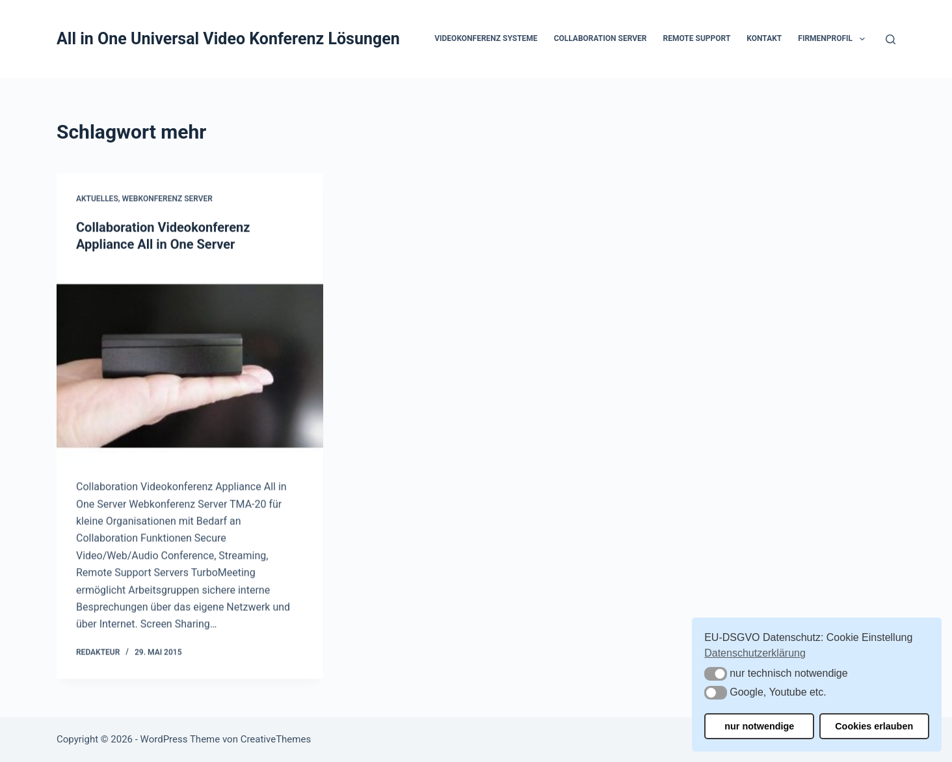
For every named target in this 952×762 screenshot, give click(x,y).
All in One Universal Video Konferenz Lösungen (228, 38)
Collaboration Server (600, 38)
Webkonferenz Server (167, 199)
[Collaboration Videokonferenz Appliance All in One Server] (190, 366)
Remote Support (697, 38)
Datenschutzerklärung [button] (755, 653)
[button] (862, 39)
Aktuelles (97, 199)
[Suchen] (890, 39)
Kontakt (764, 38)
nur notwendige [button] (759, 726)
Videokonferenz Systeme (485, 38)
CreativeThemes (276, 739)
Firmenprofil (833, 39)
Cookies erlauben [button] (874, 726)
